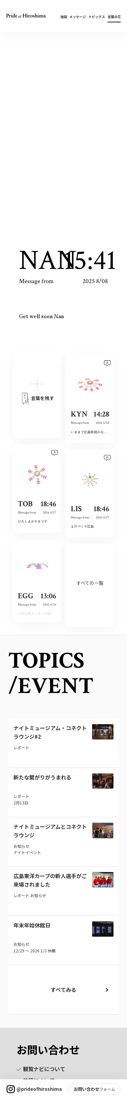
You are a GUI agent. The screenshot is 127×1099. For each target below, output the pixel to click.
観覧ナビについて (40, 1069)
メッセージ (77, 16)
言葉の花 (114, 16)
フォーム (107, 1089)
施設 (64, 16)
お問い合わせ (86, 1089)
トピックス (97, 16)
